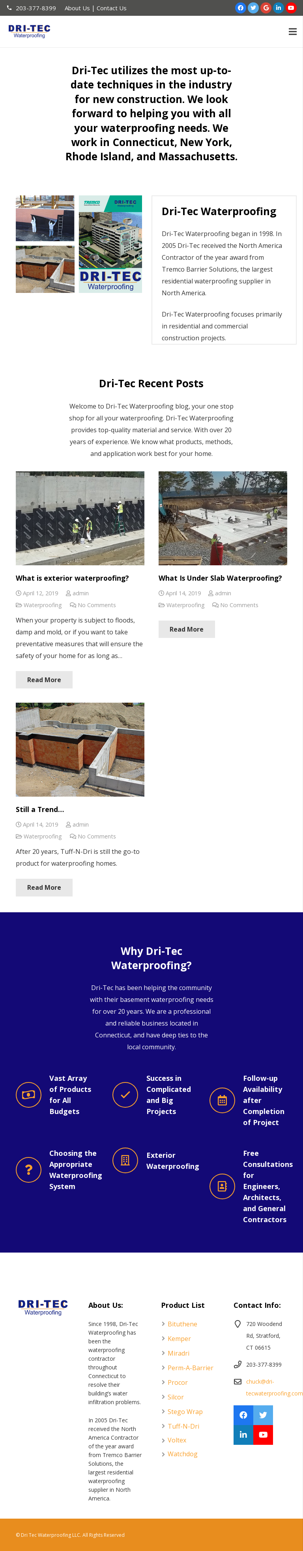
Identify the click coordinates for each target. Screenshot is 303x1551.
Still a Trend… (40, 809)
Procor (178, 1382)
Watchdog (183, 1454)
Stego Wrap (185, 1411)
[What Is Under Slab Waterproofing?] (223, 518)
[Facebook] (240, 7)
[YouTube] (291, 7)
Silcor (176, 1397)
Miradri (178, 1353)
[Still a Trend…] (80, 750)
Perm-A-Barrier (190, 1367)
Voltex (177, 1440)
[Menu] (293, 31)
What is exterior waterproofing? (72, 578)
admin (81, 593)
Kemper (179, 1338)
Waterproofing (43, 605)
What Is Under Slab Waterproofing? (220, 578)
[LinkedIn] (278, 7)
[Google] (265, 7)
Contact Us (112, 8)
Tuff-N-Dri (183, 1426)
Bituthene (182, 1324)
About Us (77, 8)
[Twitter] (253, 7)
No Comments (97, 605)
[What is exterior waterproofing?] (80, 518)
